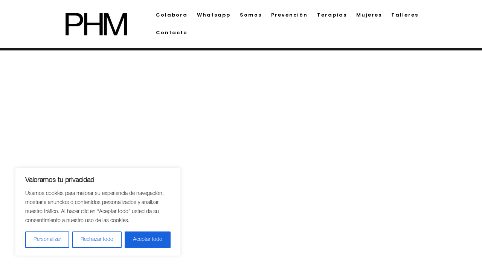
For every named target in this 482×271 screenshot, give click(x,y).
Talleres (404, 15)
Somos (251, 15)
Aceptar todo (147, 239)
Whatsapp (213, 15)
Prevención (289, 15)
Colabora (172, 15)
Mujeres (369, 15)
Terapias (332, 15)
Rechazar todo (97, 239)
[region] (98, 212)
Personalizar (47, 239)
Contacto (172, 33)
